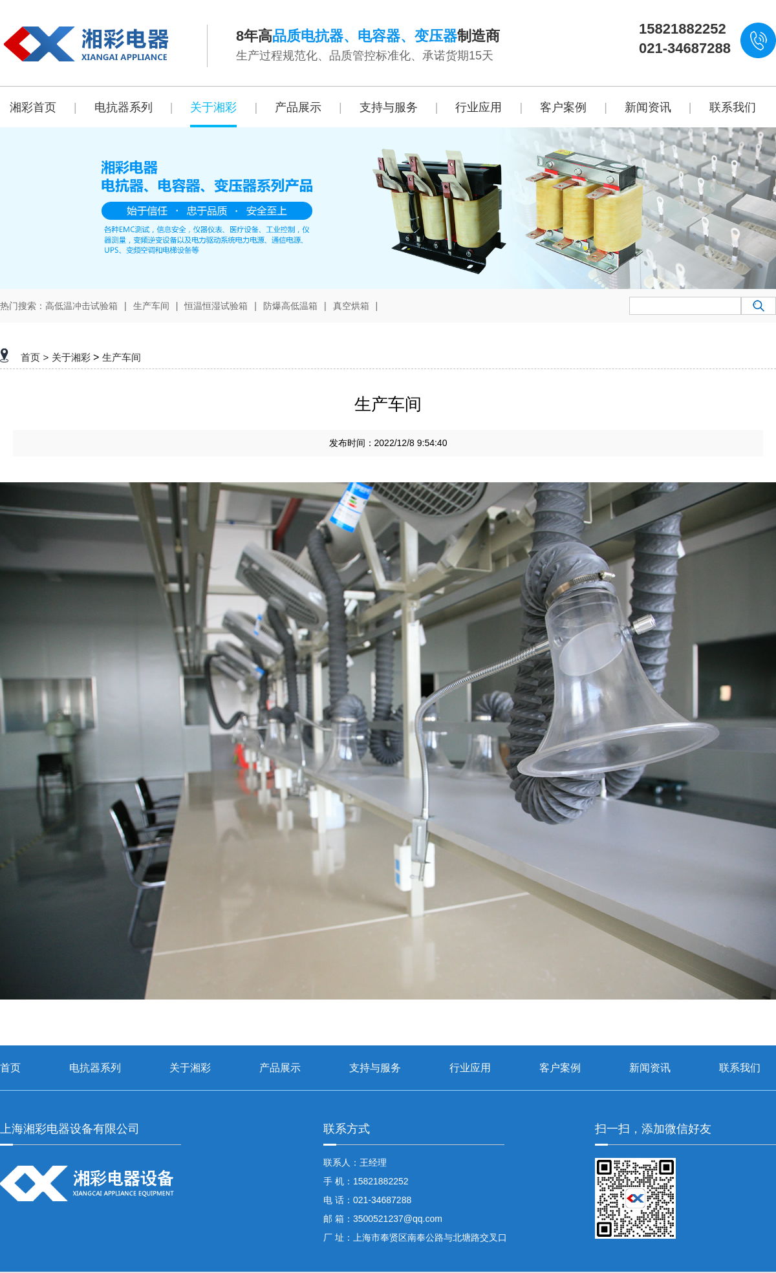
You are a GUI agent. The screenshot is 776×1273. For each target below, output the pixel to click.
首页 (30, 357)
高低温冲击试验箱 (81, 306)
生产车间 (151, 306)
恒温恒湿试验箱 (216, 306)
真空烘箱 (351, 306)
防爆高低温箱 (290, 306)
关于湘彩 (71, 357)
